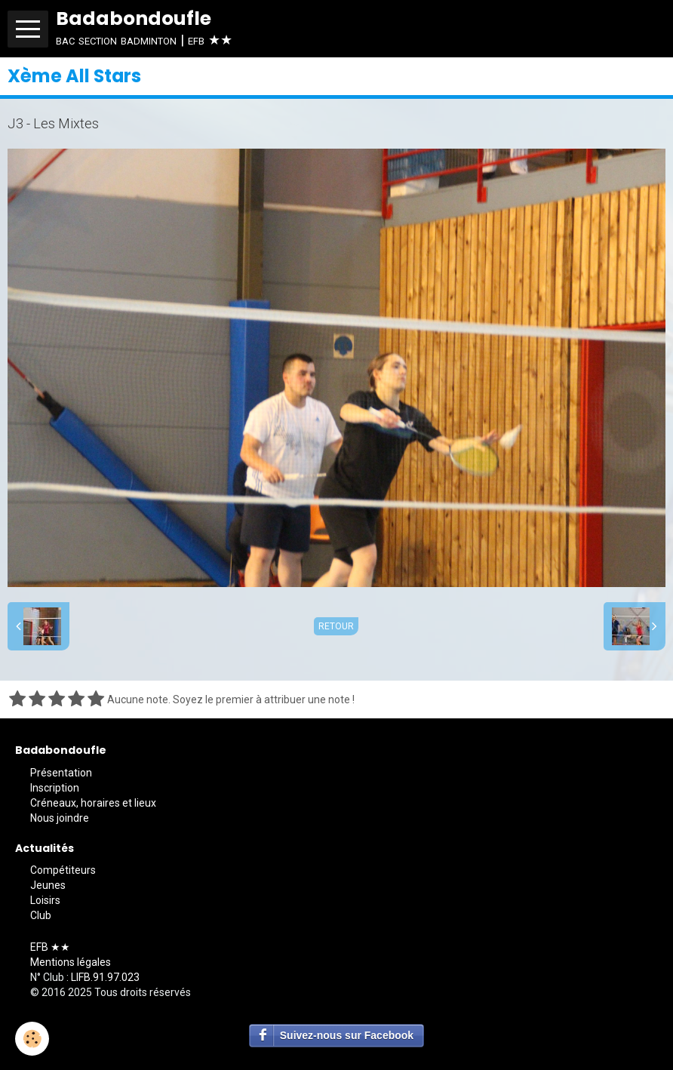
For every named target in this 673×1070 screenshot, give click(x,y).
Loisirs (45, 900)
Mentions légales (70, 962)
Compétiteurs (63, 870)
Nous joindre (59, 818)
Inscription (54, 788)
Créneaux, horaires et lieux (93, 803)
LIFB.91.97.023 (105, 977)
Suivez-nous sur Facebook (346, 1035)
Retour (336, 626)
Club (40, 915)
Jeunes (48, 885)
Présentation (61, 773)
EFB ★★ (50, 947)
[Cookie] (32, 1039)
